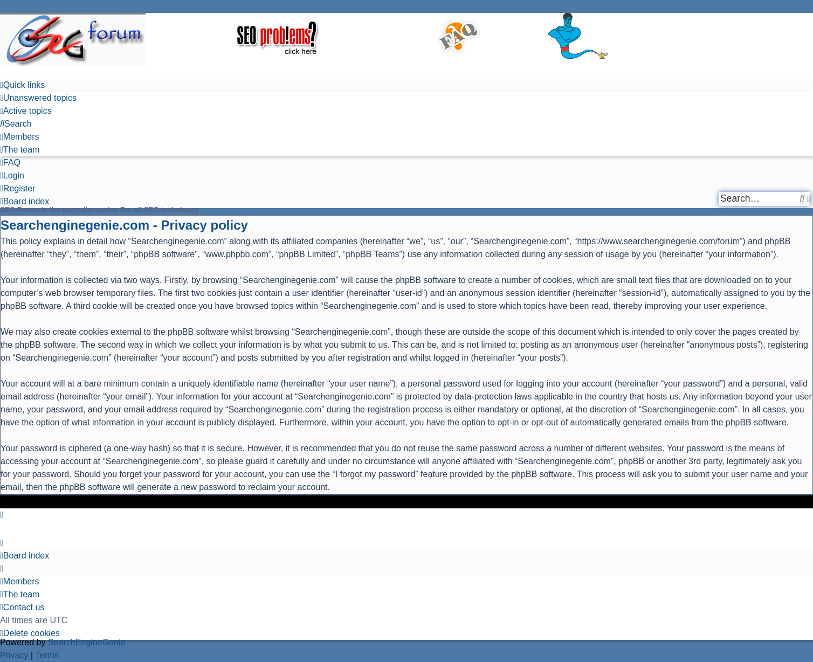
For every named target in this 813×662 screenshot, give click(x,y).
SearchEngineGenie (86, 642)
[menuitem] (38, 98)
